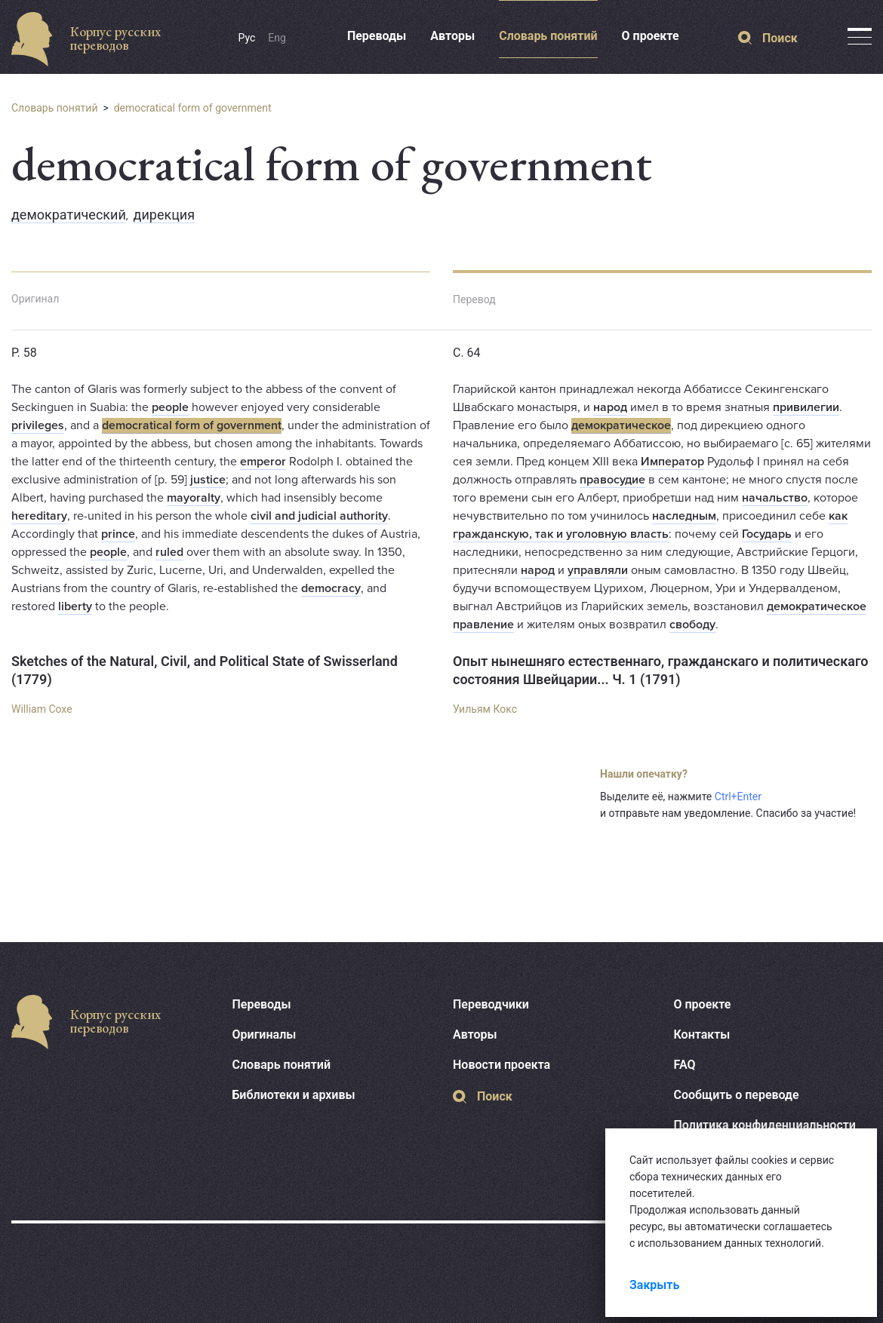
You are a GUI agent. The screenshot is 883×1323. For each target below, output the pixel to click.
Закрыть (654, 1285)
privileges (37, 425)
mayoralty (193, 497)
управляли (598, 570)
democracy (331, 588)
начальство (775, 497)
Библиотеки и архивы (293, 1095)
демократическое (621, 425)
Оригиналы (264, 1034)
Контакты (702, 1034)
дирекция (164, 215)
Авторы (452, 36)
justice (208, 479)
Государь (767, 534)
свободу (692, 624)
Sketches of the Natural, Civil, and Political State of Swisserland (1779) (204, 670)
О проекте (650, 36)
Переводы (376, 36)
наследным (684, 515)
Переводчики (491, 1004)
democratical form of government (193, 108)
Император (672, 461)
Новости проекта (501, 1064)
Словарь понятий (548, 36)
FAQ (685, 1064)
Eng (277, 38)
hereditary (39, 515)
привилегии (806, 407)
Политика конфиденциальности (765, 1125)
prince (118, 534)
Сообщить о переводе (736, 1095)
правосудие (612, 479)
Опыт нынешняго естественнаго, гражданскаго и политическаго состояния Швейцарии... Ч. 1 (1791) (660, 670)
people (170, 407)
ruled (169, 552)
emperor (263, 461)
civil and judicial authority (319, 515)
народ (610, 407)
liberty (75, 606)
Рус (247, 38)
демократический (68, 215)
